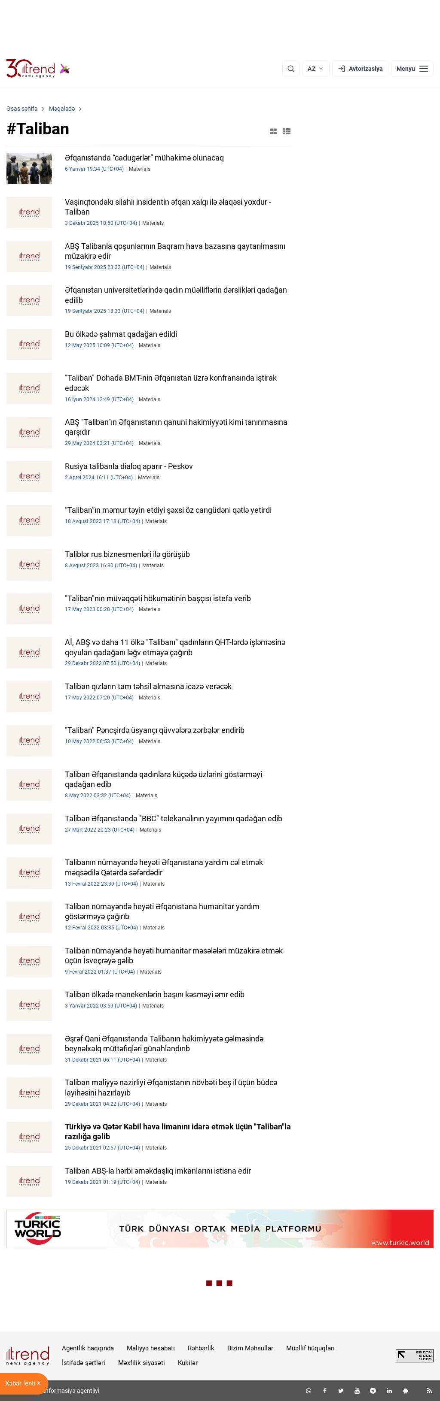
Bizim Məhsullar (250, 1348)
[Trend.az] (38, 68)
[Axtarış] (290, 68)
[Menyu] (412, 68)
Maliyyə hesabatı (151, 1348)
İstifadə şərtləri (83, 1363)
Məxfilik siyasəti (141, 1363)
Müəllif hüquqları (310, 1348)
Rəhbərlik (201, 1348)
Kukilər (188, 1363)
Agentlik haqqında (88, 1348)
